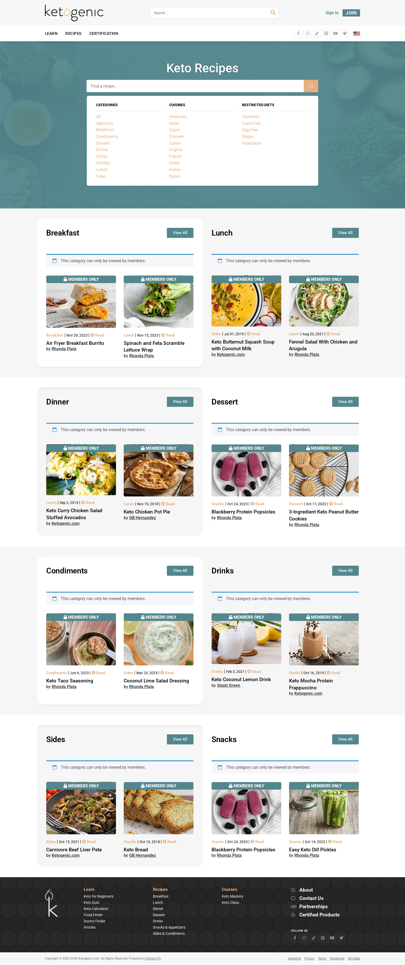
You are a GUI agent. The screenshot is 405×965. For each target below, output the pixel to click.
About (306, 890)
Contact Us (311, 898)
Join (351, 12)
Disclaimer (337, 958)
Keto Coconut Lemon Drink (241, 679)
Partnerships (313, 906)
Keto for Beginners (98, 896)
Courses (229, 890)
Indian (175, 169)
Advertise (294, 958)
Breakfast (105, 129)
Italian (175, 176)
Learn (89, 890)
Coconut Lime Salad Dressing (156, 681)
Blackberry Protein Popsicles (243, 512)
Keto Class (230, 902)
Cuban (175, 143)
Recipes (160, 890)
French (175, 156)
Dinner (102, 149)
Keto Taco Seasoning (69, 681)
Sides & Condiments (169, 933)
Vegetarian (252, 143)
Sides (101, 176)
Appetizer (104, 123)
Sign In (332, 12)
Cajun (174, 129)
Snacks (218, 504)
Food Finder (93, 915)
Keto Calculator (96, 909)
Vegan (248, 136)
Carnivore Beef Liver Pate (74, 850)
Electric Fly (153, 958)
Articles (90, 927)
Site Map (354, 958)
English (176, 149)
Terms (322, 958)
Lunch (101, 169)
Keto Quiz (91, 902)
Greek (174, 162)
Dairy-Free (251, 123)
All (98, 116)
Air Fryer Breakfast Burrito (75, 343)
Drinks (102, 156)
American (177, 116)
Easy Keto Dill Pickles (312, 850)
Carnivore (250, 116)
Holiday (103, 162)
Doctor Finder (94, 921)
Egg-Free (250, 129)
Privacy (309, 958)
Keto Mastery (232, 896)
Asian (174, 123)
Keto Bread (136, 850)
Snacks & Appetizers (169, 927)
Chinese (176, 136)
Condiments (107, 136)
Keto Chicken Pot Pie (147, 512)
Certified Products (319, 915)
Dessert (103, 143)
